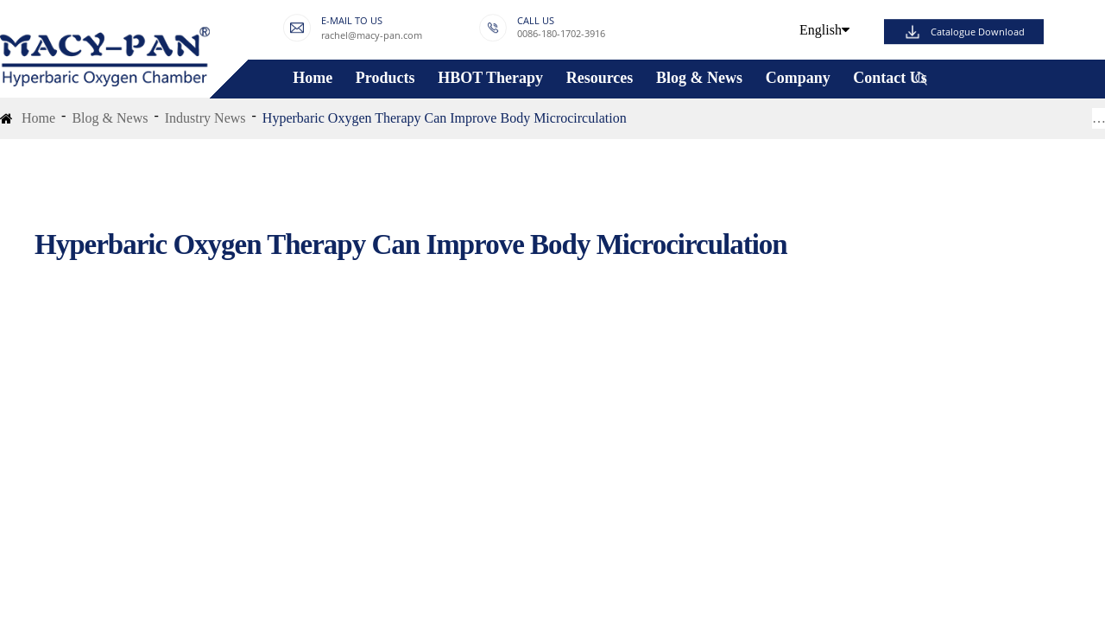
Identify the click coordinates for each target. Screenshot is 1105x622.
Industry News (205, 118)
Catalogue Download (978, 31)
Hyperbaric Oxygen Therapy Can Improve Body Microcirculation (444, 118)
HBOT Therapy (490, 78)
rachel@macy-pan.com (371, 35)
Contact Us (890, 78)
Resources (600, 78)
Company (798, 78)
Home (312, 78)
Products (385, 78)
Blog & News (699, 78)
